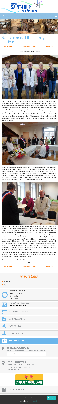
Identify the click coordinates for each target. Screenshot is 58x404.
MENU (3, 16)
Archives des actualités (30, 46)
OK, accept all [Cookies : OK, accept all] (51, 398)
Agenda (6, 285)
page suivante (50, 46)
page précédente (8, 46)
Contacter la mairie (14, 370)
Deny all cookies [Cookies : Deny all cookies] (24, 401)
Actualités (7, 281)
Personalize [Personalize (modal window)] (35, 401)
